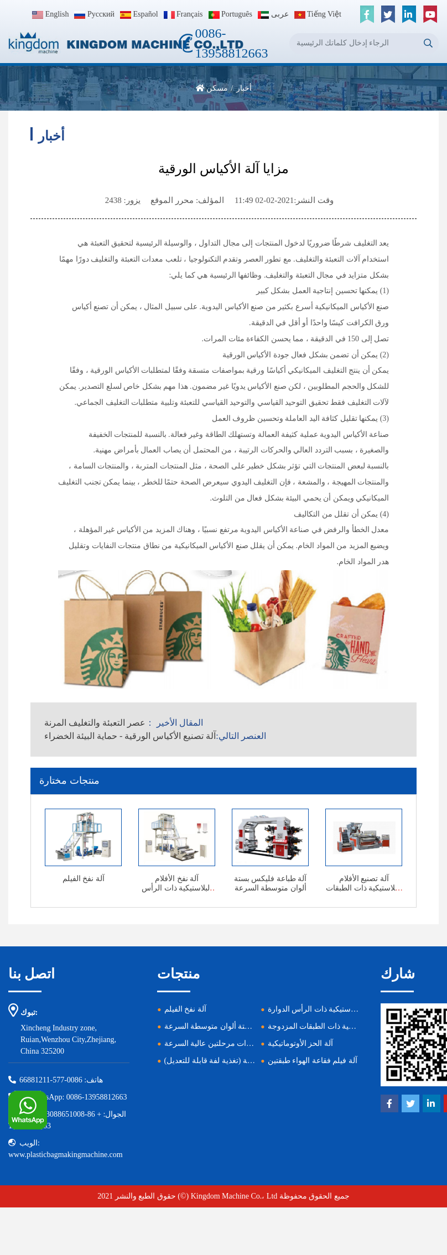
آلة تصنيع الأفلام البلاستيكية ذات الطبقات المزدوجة (364, 888)
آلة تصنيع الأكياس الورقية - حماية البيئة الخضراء (130, 736)
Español (139, 14)
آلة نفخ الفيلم (84, 878)
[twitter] (388, 14)
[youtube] (430, 14)
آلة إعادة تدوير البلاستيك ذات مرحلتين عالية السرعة (246, 1043)
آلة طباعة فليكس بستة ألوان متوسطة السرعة (270, 883)
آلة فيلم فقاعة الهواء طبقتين (312, 1060)
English (50, 14)
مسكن (217, 88)
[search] (428, 43)
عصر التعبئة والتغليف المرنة (94, 722)
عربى (273, 14)
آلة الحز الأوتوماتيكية (300, 1043)
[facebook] (367, 14)
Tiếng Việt (318, 14)
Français (183, 14)
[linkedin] (409, 14)
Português (231, 14)
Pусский (94, 14)
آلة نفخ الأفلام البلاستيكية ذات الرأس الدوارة (177, 888)
